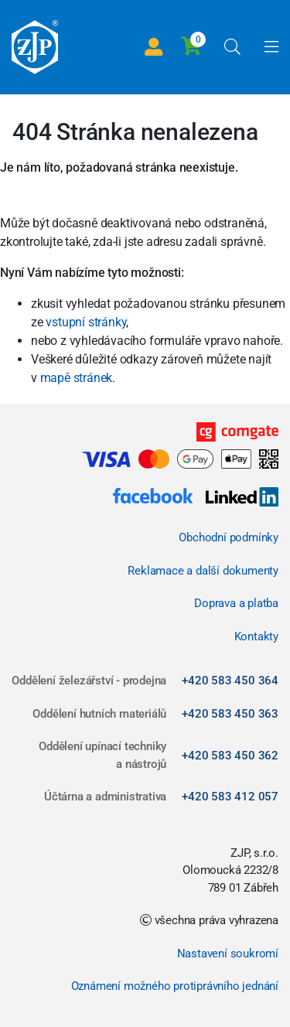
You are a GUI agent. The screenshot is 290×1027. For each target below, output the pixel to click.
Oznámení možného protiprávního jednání (174, 986)
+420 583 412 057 (230, 797)
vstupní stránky (86, 322)
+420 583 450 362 (230, 756)
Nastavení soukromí (227, 953)
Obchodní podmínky (228, 537)
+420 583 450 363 (230, 714)
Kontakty (256, 636)
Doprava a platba (236, 603)
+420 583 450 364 (230, 681)
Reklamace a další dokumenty (203, 571)
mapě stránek (76, 377)
